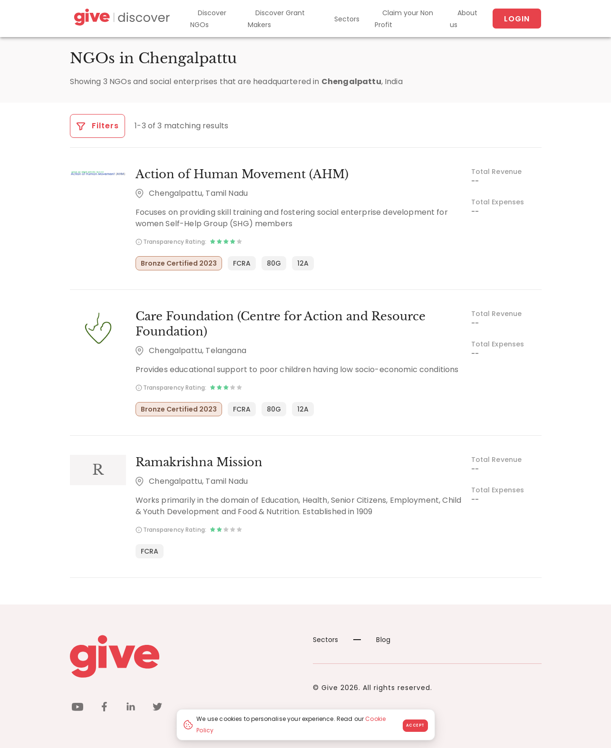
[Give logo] (184, 656)
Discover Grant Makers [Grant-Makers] (276, 18)
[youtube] (77, 708)
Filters (97, 125)
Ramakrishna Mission (199, 462)
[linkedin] (130, 708)
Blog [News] (371, 639)
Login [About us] (517, 18)
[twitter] (157, 708)
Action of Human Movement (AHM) (242, 174)
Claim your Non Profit (404, 18)
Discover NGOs (208, 18)
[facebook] (104, 708)
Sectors (346, 19)
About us (463, 18)
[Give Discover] (120, 19)
